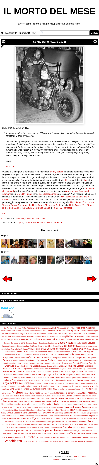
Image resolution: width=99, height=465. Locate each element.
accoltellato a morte (48, 194)
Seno (70, 415)
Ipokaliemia (76, 377)
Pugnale (86, 407)
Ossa (47, 398)
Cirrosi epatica (23, 346)
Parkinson (60, 401)
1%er (67, 180)
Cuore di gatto (54, 357)
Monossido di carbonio (65, 393)
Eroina (61, 366)
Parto (67, 401)
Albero (59, 328)
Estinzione (7, 369)
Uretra (68, 437)
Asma (54, 333)
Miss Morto (86, 389)
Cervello (91, 343)
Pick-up (59, 404)
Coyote (76, 354)
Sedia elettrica (54, 416)
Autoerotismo (91, 333)
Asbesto (33, 334)
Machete (34, 383)
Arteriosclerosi (13, 334)
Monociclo (52, 393)
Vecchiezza (13, 441)
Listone (92, 380)
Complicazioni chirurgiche (81, 351)
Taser (4, 433)
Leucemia (70, 380)
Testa (55, 433)
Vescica (31, 441)
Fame (30, 369)
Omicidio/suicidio (84, 396)
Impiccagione (48, 374)
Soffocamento (81, 421)
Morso (84, 393)
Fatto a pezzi (44, 369)
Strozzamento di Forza (48, 427)
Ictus (38, 374)
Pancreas (7, 401)
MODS (28, 383)
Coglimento (68, 345)
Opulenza (16, 399)
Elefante (76, 363)
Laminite (34, 380)
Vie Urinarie (39, 442)
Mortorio (9, 33)
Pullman (93, 407)
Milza (55, 389)
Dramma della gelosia (52, 363)
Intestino (49, 377)
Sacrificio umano (82, 410)
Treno (94, 433)
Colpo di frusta (92, 349)
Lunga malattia (10, 383)
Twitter (41, 437)
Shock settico (56, 418)
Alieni (73, 328)
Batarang (62, 337)
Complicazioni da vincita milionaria (34, 354)
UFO (46, 437)
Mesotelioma (40, 389)
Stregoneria (34, 427)
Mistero (17, 392)
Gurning (14, 375)
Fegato (20, 222)
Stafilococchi (88, 424)
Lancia (40, 380)
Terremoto (33, 433)
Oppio (9, 399)
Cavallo (78, 343)
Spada (20, 424)
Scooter (23, 416)
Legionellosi (54, 380)
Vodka (46, 442)
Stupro (59, 427)
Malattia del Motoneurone (10, 386)
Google (89, 372)
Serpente (12, 418)
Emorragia (9, 366)
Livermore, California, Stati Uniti (30, 218)
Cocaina (41, 346)
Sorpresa (4, 424)
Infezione (90, 374)
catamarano (72, 442)
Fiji (84, 369)
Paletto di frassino (86, 398)
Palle (96, 399)
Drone (64, 363)
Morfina (79, 393)
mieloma (81, 441)
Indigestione (70, 375)
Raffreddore (13, 410)
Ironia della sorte (88, 377)
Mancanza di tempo (70, 386)
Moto (90, 393)
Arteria (5, 333)
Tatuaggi (10, 433)
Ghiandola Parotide (43, 372)
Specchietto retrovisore (55, 424)
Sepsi (91, 416)
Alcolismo (66, 328)
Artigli (22, 334)
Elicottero (84, 363)
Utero (79, 437)
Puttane (6, 410)
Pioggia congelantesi (75, 404)
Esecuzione (70, 366)
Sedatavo (38, 416)
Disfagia (59, 360)
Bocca (4, 340)
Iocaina (68, 377)
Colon (83, 349)
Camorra (94, 340)
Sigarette (64, 418)
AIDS (24, 328)
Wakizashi (59, 442)
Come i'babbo (63, 352)
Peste (40, 404)
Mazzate (94, 386)
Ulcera (51, 437)
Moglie (37, 393)
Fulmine (6, 371)
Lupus (21, 383)
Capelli (35, 343)
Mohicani (44, 393)
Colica (18, 349)
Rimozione (55, 410)
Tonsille (67, 433)
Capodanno (43, 343)
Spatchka (26, 424)
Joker (14, 380)
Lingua (86, 380)
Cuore (31, 357)
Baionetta (54, 337)
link (3, 213)
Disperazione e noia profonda (74, 360)
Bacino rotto (45, 337)
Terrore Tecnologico (45, 433)
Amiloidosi (5, 331)
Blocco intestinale (91, 337)
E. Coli (69, 363)
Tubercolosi (18, 437)
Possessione (43, 407)
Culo (26, 358)
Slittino (67, 422)
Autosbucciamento (19, 337)
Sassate (17, 413)
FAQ (34, 33)
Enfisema (28, 366)
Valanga (86, 437)
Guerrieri (7, 375)
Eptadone (50, 366)
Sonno (91, 421)
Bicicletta (80, 337)
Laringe (46, 380)
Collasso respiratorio (56, 349)
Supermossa (37, 431)
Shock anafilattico (43, 418)
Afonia (53, 328)
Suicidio (67, 427)
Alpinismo (80, 328)
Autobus (81, 333)
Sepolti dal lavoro (81, 416)
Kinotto (20, 380)
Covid (70, 354)
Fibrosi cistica (77, 369)
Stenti (95, 424)
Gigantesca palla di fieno (61, 372)
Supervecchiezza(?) (70, 431)
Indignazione (81, 375)
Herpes (20, 375)
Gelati (27, 372)
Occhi (75, 396)
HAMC (9, 166)
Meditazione (6, 389)
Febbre (52, 369)
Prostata (77, 407)
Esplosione (89, 366)
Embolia (92, 363)
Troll (3, 437)
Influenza (8, 377)
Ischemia (8, 380)
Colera (12, 349)
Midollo (50, 389)
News (45, 396)
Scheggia (80, 413)
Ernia (56, 366)
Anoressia (88, 331)
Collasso (24, 349)
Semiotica (64, 416)
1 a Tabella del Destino (12, 328)
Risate (62, 410)
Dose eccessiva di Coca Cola (33, 363)
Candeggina (15, 343)
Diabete (51, 360)
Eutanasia (17, 368)
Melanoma (15, 389)
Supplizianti (84, 431)
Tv (37, 437)
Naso (12, 396)
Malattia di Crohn (27, 386)
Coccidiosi (48, 346)
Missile (94, 389)
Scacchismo (48, 413)
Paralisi (25, 401)
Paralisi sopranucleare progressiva (41, 401)
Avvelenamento (33, 337)
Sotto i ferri (13, 424)
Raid (26, 410)
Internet (42, 377)
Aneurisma (61, 330)
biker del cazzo (68, 197)
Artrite (26, 333)
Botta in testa (19, 340)
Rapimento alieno (34, 410)
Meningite (25, 389)
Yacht (65, 442)
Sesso (19, 418)
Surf (90, 431)
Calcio (62, 339)
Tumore (28, 222)
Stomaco (10, 427)
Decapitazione (81, 357)
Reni (48, 410)
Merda (32, 389)
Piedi (64, 404)
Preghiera (52, 407)
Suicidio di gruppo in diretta (82, 427)
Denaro (15, 360)
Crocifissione (19, 358)
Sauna (39, 413)
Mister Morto (6, 393)
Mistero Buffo (29, 393)
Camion (86, 340)
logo (86, 180)
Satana (24, 413)
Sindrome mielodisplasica (48, 422)
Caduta (54, 339)
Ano (82, 331)
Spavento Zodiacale (38, 424)
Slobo (72, 422)
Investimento (59, 377)
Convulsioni (62, 354)
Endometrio (19, 366)
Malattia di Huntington (42, 386)
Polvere (35, 407)
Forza (88, 369)
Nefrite (21, 396)
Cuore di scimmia (67, 358)
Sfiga (33, 418)
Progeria (60, 407)
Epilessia (42, 366)
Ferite (69, 369)
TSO (94, 431)
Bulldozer (46, 340)
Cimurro (5, 346)
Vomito (52, 442)
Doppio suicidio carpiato (12, 363)
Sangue (10, 413)
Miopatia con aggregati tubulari (69, 389)
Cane (23, 343)
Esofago (81, 366)
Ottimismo (53, 399)
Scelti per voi (70, 413)
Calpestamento (77, 340)
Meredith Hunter (24, 194)
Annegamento (73, 330)
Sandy (3, 413)
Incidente (60, 374)
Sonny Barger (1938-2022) (49, 41)
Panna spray (17, 401)
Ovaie (60, 398)
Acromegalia (45, 328)
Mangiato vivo (84, 386)
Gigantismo (76, 371)
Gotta (94, 372)
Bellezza (71, 336)
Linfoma (80, 380)
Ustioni (74, 437)
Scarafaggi (59, 413)
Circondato (12, 346)
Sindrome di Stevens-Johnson (26, 422)
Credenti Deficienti (87, 354)
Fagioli (25, 369)
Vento (25, 442)
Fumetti (13, 371)
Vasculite (93, 437)
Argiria (95, 331)
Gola (83, 371)
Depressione (42, 360)
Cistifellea (33, 346)
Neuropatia (38, 396)
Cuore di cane (42, 357)
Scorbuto (30, 416)
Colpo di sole (10, 352)
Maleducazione (57, 386)
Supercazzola (8, 431)
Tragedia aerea (77, 433)
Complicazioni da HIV (12, 354)
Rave (44, 410)
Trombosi (10, 437)
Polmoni (17, 407)
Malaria (77, 383)
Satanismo (32, 413)
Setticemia (26, 418)
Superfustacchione (22, 430)
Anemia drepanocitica (38, 331)
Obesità (69, 396)
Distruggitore (90, 360)
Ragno (21, 410)
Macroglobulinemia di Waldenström (51, 383)
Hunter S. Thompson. (63, 208)
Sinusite (61, 422)
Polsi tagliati (27, 407)
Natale (16, 396)
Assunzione (73, 334)
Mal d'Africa (69, 383)
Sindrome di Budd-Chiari (78, 418)
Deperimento (30, 360)
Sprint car (68, 424)
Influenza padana (18, 377)
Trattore (88, 433)
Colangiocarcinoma (83, 346)
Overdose (68, 398)
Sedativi (45, 416)
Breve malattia (33, 339)
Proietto (68, 407)
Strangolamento (22, 427)
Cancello (7, 343)
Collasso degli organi (37, 349)
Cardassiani (52, 343)
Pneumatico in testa (90, 404)
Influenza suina (32, 377)
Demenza (7, 360)
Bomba (10, 340)
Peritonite (78, 401)
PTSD (75, 399)
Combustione (52, 352)
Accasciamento (33, 328)
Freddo (93, 369)
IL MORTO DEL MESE (49, 11)
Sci (85, 413)
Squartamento (77, 424)
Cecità (84, 343)
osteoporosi (89, 442)
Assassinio (63, 333)
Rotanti (68, 410)
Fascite (36, 369)
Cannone (29, 343)
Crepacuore (8, 357)
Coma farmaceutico (37, 352)
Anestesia (51, 331)
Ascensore (41, 334)
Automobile (6, 336)
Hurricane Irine (29, 375)
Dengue (21, 360)
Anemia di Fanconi (22, 331)
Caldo (68, 340)
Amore (12, 331)
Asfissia (48, 333)
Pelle (72, 401)
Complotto (52, 354)
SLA (73, 410)
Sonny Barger (56, 172)
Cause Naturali (66, 342)
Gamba (21, 371)
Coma (26, 351)
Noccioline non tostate (56, 396)
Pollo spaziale (7, 407)
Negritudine (29, 396)
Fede (57, 369)
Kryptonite (27, 380)
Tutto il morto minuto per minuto (48, 222)
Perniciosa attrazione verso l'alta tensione (21, 404)
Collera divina (73, 349)
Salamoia (92, 410)
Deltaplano (91, 358)
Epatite (36, 366)
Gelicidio (32, 372)
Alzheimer (90, 328)
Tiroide (61, 433)
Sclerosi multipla (12, 416)
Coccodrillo (57, 346)
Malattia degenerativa (89, 383)
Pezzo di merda (49, 404)
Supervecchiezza (52, 430)
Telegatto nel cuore (21, 433)
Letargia (62, 380)
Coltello (19, 352)
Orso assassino (38, 399)
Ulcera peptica (59, 437)
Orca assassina (26, 399)
